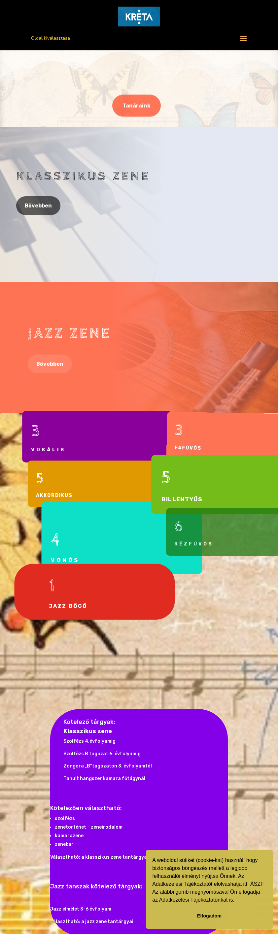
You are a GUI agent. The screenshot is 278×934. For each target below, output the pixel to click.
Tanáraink (136, 106)
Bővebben (38, 206)
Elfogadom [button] (209, 915)
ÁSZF (257, 884)
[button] (237, 901)
